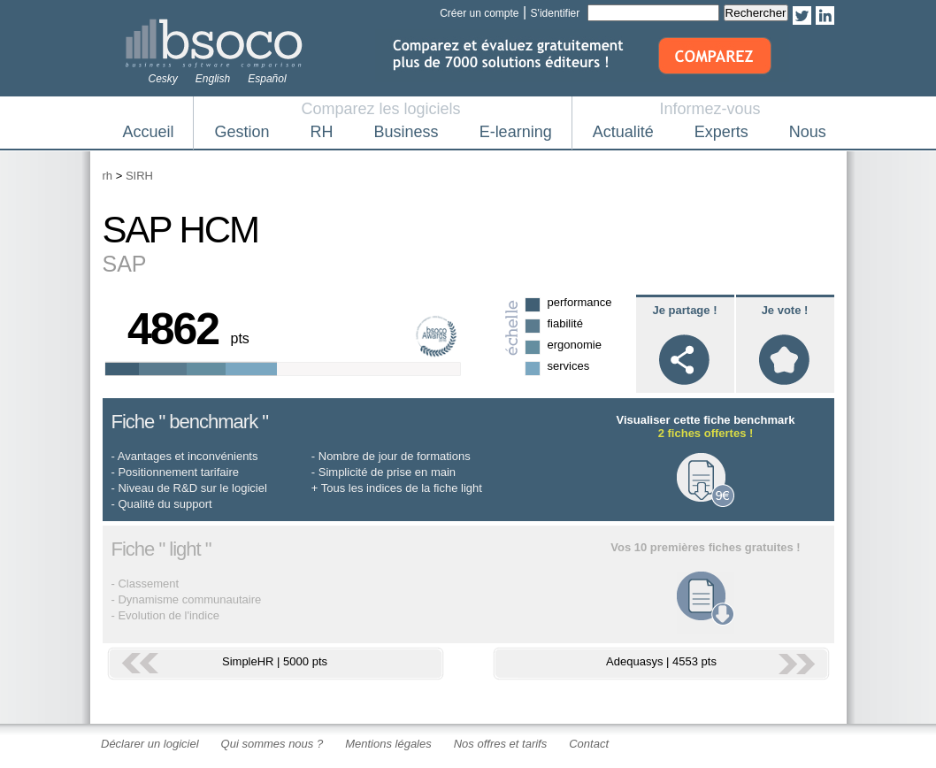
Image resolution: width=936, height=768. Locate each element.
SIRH (139, 175)
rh (108, 175)
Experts (721, 132)
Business (406, 132)
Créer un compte (479, 13)
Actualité (623, 132)
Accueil (148, 132)
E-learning (516, 132)
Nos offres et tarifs (500, 743)
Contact (589, 743)
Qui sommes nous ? (272, 743)
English (213, 79)
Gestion (242, 132)
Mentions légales (388, 743)
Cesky (163, 79)
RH (322, 132)
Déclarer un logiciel (150, 743)
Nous (807, 132)
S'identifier (555, 13)
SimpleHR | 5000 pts (274, 661)
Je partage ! (685, 310)
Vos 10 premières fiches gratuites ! (705, 547)
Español (267, 79)
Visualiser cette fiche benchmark (705, 426)
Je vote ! (785, 310)
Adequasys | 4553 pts (661, 661)
